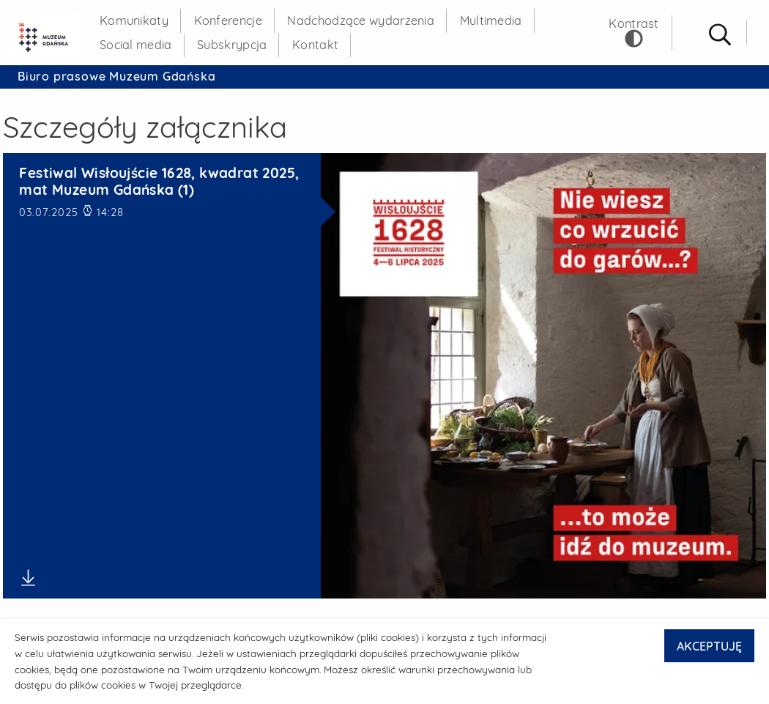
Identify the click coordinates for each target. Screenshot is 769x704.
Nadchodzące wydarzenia (360, 20)
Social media (136, 44)
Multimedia (491, 20)
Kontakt (315, 44)
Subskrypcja (232, 44)
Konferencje (228, 20)
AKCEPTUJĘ (709, 646)
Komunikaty (134, 20)
